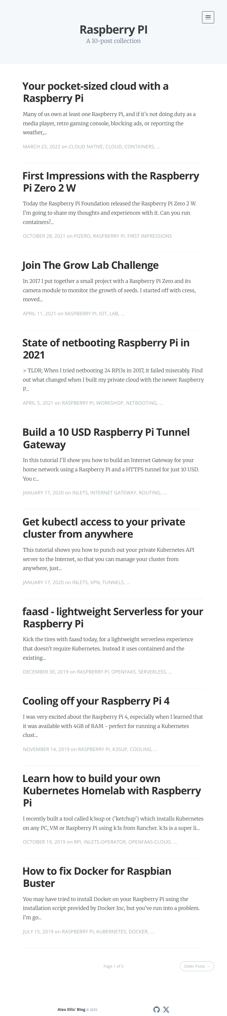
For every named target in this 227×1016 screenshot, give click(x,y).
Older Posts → (197, 966)
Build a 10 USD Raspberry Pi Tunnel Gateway (106, 438)
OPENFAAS (123, 672)
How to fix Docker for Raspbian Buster (96, 877)
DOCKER (138, 932)
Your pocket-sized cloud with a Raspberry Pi (95, 92)
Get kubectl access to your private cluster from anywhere (103, 528)
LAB (113, 313)
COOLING (140, 749)
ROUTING (149, 493)
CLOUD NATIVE (86, 147)
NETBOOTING (141, 403)
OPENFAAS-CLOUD (149, 842)
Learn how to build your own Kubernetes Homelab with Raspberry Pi (111, 791)
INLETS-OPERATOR (105, 842)
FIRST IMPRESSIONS (149, 236)
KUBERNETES (111, 932)
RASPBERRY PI (109, 236)
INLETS (80, 493)
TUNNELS (113, 582)
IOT (103, 313)
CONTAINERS (139, 147)
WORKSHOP (110, 403)
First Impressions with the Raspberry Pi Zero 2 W (110, 182)
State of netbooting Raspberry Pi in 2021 (106, 349)
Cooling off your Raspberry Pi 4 (95, 701)
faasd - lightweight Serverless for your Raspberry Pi (112, 618)
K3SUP (119, 749)
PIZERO (82, 236)
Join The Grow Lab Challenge (90, 265)
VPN (95, 582)
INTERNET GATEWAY (113, 493)
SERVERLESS (152, 672)
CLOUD (114, 147)
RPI (77, 842)
